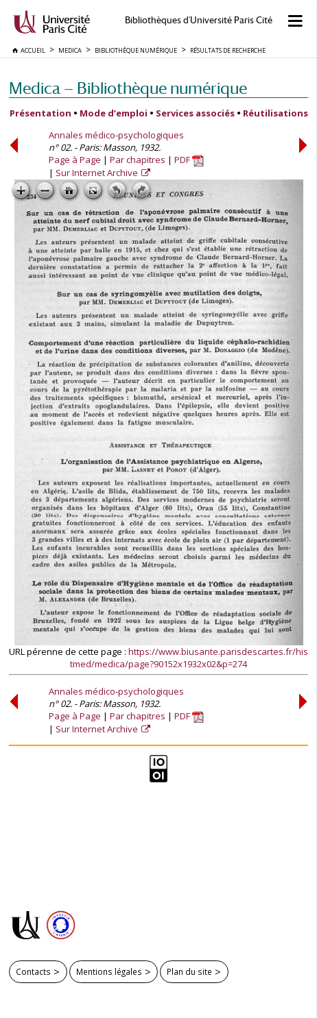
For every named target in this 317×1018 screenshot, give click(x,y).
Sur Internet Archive (98, 172)
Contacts (33, 971)
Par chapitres (137, 159)
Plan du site (189, 971)
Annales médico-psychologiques (116, 135)
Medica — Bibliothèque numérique (128, 88)
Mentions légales (109, 971)
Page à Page (75, 159)
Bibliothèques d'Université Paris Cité (198, 20)
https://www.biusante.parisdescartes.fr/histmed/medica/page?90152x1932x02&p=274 (189, 657)
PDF (189, 159)
